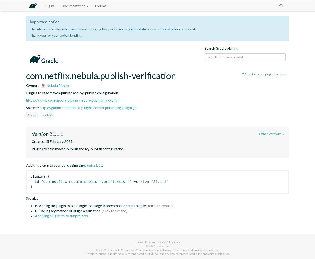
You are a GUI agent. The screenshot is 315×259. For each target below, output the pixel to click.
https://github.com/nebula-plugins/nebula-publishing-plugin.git (88, 107)
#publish (47, 115)
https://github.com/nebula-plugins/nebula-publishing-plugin (72, 100)
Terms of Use (143, 242)
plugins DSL (93, 165)
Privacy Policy (165, 242)
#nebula (32, 115)
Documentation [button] (74, 6)
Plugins (49, 6)
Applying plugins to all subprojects (62, 216)
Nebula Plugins (55, 85)
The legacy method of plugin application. (70, 211)
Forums (100, 6)
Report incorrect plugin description (264, 74)
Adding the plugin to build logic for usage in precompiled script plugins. (93, 205)
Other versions (271, 134)
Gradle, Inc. (162, 246)
